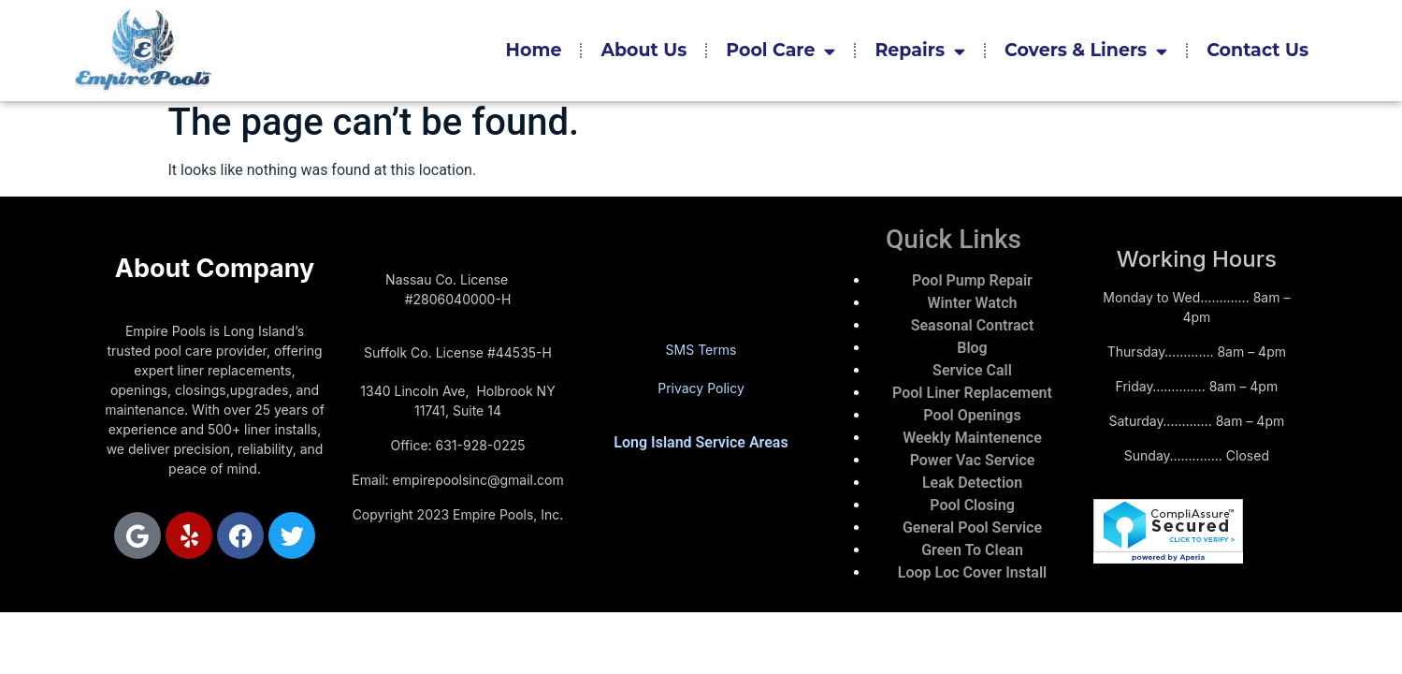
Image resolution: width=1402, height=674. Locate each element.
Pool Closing (972, 505)
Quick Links (953, 239)
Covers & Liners (1086, 51)
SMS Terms (701, 350)
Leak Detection (972, 482)
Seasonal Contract (972, 325)
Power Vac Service (972, 460)
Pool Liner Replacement (972, 393)
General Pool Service (972, 527)
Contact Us (1257, 50)
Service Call (972, 370)
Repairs (919, 51)
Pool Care (780, 51)
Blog (972, 348)
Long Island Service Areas (701, 442)
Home (534, 50)
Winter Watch (973, 303)
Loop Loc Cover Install (972, 572)
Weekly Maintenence (972, 438)
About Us (643, 50)
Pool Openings (971, 415)
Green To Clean (972, 550)
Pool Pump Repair (972, 280)
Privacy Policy (701, 388)
